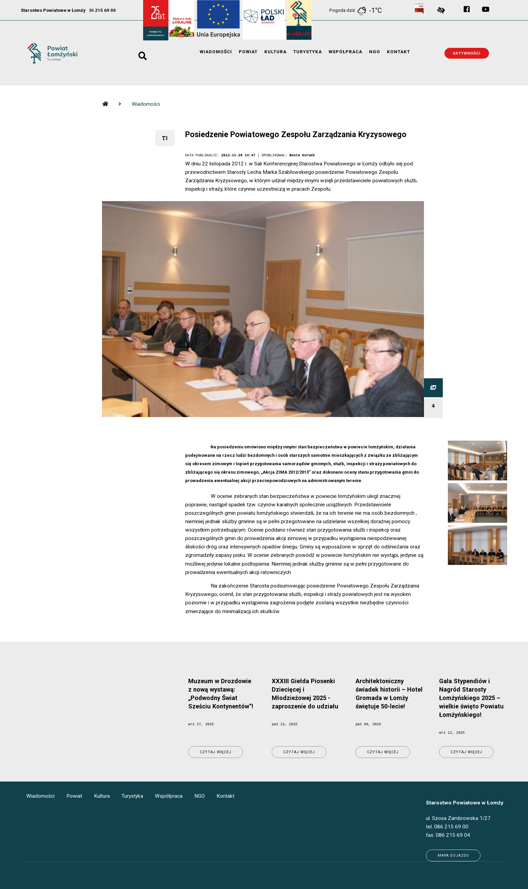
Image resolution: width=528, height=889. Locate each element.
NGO (374, 52)
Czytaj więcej (215, 752)
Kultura (275, 52)
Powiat (248, 52)
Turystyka (307, 52)
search (142, 53)
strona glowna (105, 99)
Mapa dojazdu (453, 855)
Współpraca (345, 52)
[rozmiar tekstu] (165, 138)
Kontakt (398, 52)
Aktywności (467, 53)
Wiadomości (216, 52)
